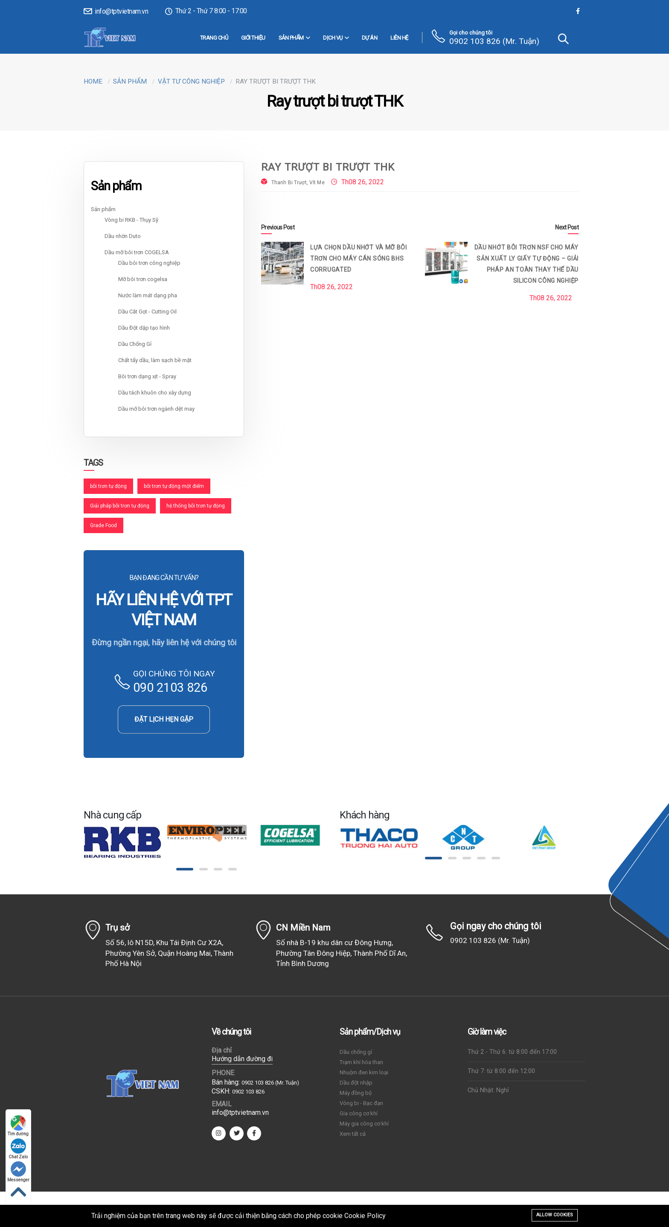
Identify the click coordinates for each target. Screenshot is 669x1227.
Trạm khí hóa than (361, 1062)
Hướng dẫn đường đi (242, 1059)
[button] (184, 869)
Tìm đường (18, 1125)
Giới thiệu (253, 38)
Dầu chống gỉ (356, 1052)
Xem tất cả (353, 1134)
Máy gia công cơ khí (364, 1123)
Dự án (370, 38)
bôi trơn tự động (108, 486)
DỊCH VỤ (336, 38)
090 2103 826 (170, 687)
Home (93, 81)
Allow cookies (554, 1215)
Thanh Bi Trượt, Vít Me (298, 183)
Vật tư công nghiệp (191, 81)
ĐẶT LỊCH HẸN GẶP (163, 719)
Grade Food (103, 525)
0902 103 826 (248, 1091)
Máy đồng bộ (356, 1093)
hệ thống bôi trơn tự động (195, 506)
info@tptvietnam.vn (116, 11)
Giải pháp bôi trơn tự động (119, 506)
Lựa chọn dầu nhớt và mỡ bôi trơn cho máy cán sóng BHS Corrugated (358, 258)
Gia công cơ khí (359, 1113)
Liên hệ (399, 38)
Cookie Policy (365, 1216)
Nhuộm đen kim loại (364, 1072)
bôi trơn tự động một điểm (174, 486)
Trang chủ (214, 38)
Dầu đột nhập (356, 1082)
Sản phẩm (294, 38)
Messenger (18, 1171)
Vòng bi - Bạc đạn (361, 1103)
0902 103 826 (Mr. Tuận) (494, 41)
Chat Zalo (18, 1148)
